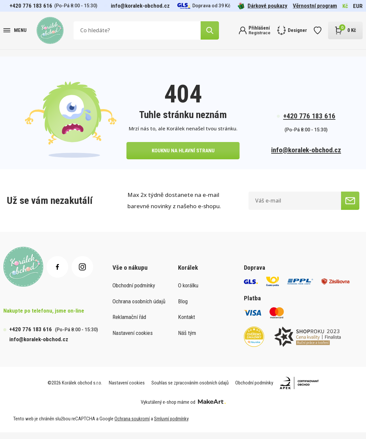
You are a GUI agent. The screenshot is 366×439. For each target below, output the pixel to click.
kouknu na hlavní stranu (183, 156)
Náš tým (187, 339)
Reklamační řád (129, 323)
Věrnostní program (315, 5)
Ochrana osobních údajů (138, 307)
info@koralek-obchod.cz (140, 5)
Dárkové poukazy (262, 5)
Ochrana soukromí (132, 425)
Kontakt (186, 323)
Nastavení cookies (132, 339)
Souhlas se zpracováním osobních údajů (190, 389)
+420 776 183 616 (31, 5)
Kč (345, 6)
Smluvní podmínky (171, 425)
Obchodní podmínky (133, 291)
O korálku (188, 291)
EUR (358, 6)
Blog (183, 307)
